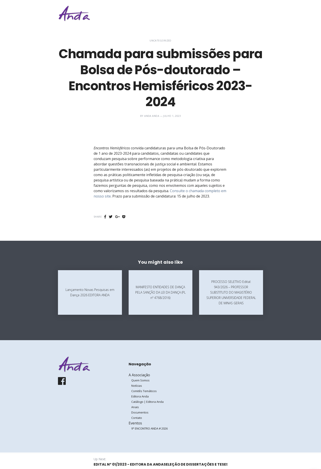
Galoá (93, 460)
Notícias (136, 386)
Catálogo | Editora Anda (147, 402)
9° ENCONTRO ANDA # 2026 (149, 428)
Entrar (249, 13)
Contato (136, 418)
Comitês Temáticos (144, 391)
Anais (135, 407)
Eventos (218, 13)
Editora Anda (140, 396)
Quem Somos (140, 380)
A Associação (190, 13)
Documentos (139, 412)
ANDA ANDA (151, 115)
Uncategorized (160, 40)
